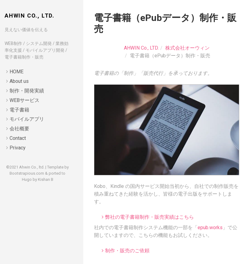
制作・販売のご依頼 (127, 251)
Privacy (18, 148)
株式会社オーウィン (187, 48)
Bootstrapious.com (27, 173)
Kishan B (45, 179)
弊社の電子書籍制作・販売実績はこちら (149, 217)
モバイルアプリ (27, 119)
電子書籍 (19, 110)
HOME (16, 72)
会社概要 (19, 129)
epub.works (210, 227)
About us (19, 81)
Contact (18, 138)
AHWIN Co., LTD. (30, 15)
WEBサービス (24, 100)
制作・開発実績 (27, 91)
